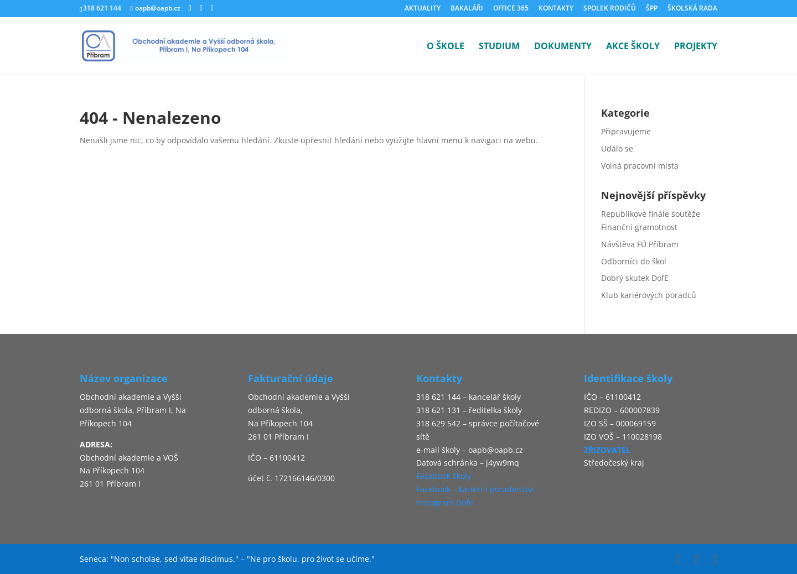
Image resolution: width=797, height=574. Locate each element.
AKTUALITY (423, 9)
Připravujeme (626, 131)
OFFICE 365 (511, 9)
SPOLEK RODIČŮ (609, 9)
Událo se (617, 148)
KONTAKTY (556, 9)
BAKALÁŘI (467, 9)
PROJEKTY (695, 47)
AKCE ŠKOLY (633, 47)
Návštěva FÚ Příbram (640, 244)
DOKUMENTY (563, 47)
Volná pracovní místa (640, 165)
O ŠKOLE (445, 47)
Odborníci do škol (633, 261)
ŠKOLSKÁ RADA (692, 9)
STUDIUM (499, 47)
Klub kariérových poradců (648, 295)
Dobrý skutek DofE (635, 278)
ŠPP (652, 9)
